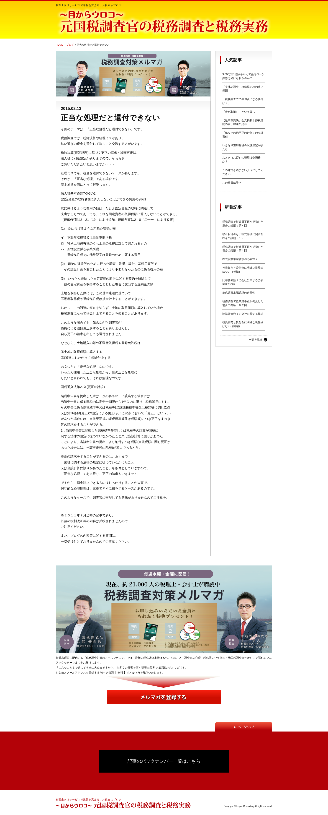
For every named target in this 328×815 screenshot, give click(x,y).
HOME (59, 44)
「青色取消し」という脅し (238, 111)
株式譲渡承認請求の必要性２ (240, 259)
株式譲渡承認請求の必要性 (238, 292)
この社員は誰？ (231, 182)
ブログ (70, 44)
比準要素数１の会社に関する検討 (242, 313)
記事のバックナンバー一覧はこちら (164, 761)
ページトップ (243, 727)
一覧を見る (255, 339)
